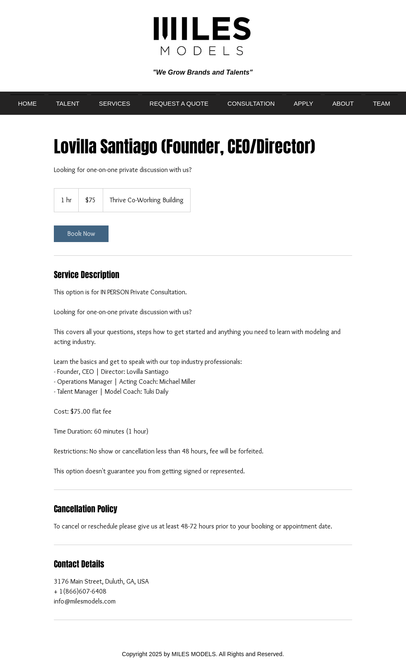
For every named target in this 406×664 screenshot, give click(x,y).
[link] (81, 233)
